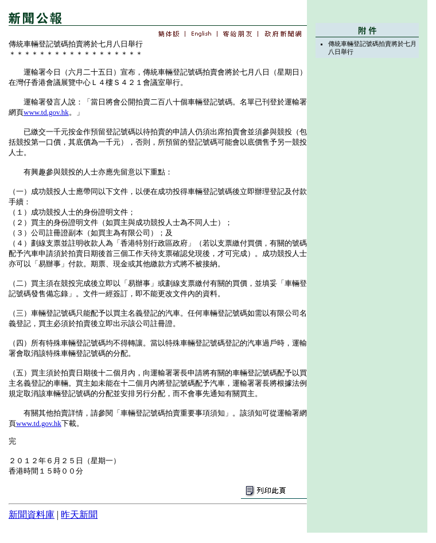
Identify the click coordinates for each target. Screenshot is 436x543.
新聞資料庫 (31, 514)
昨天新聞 (79, 514)
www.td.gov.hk (46, 112)
